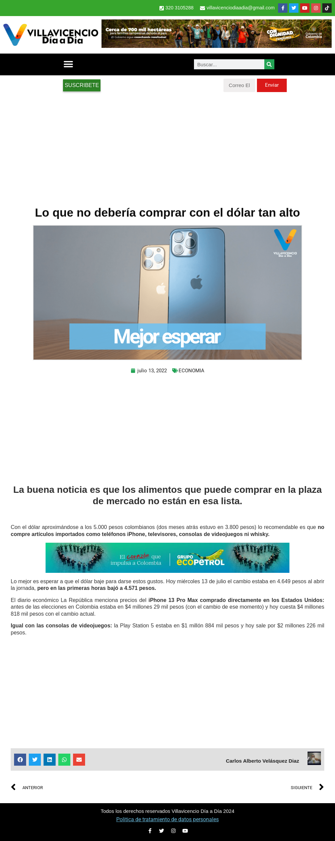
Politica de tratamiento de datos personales (167, 819)
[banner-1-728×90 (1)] (217, 46)
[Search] (269, 64)
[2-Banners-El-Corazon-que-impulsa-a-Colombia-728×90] (167, 571)
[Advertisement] (167, 146)
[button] (68, 64)
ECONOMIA (191, 371)
